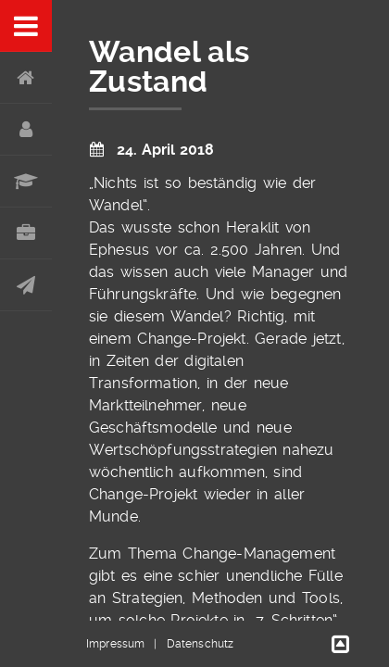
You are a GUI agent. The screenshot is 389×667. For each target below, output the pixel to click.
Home (26, 78)
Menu (26, 26)
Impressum (115, 643)
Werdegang (26, 182)
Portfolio (26, 233)
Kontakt (26, 285)
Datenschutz (200, 643)
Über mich (26, 130)
